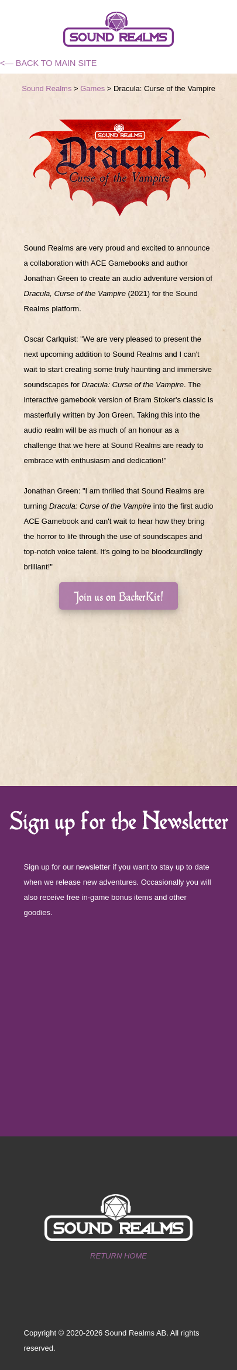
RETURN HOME (118, 1255)
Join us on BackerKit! (118, 596)
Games (92, 88)
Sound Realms (46, 88)
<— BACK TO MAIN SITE (48, 63)
